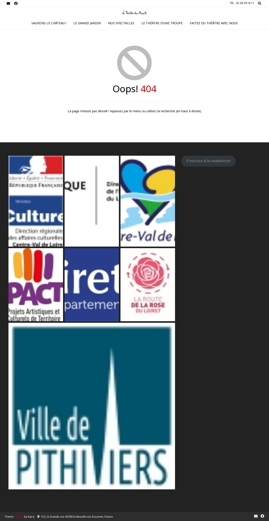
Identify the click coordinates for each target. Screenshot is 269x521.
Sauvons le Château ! (48, 23)
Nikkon (19, 517)
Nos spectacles (121, 23)
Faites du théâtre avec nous (214, 23)
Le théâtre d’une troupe (162, 23)
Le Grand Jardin (87, 23)
